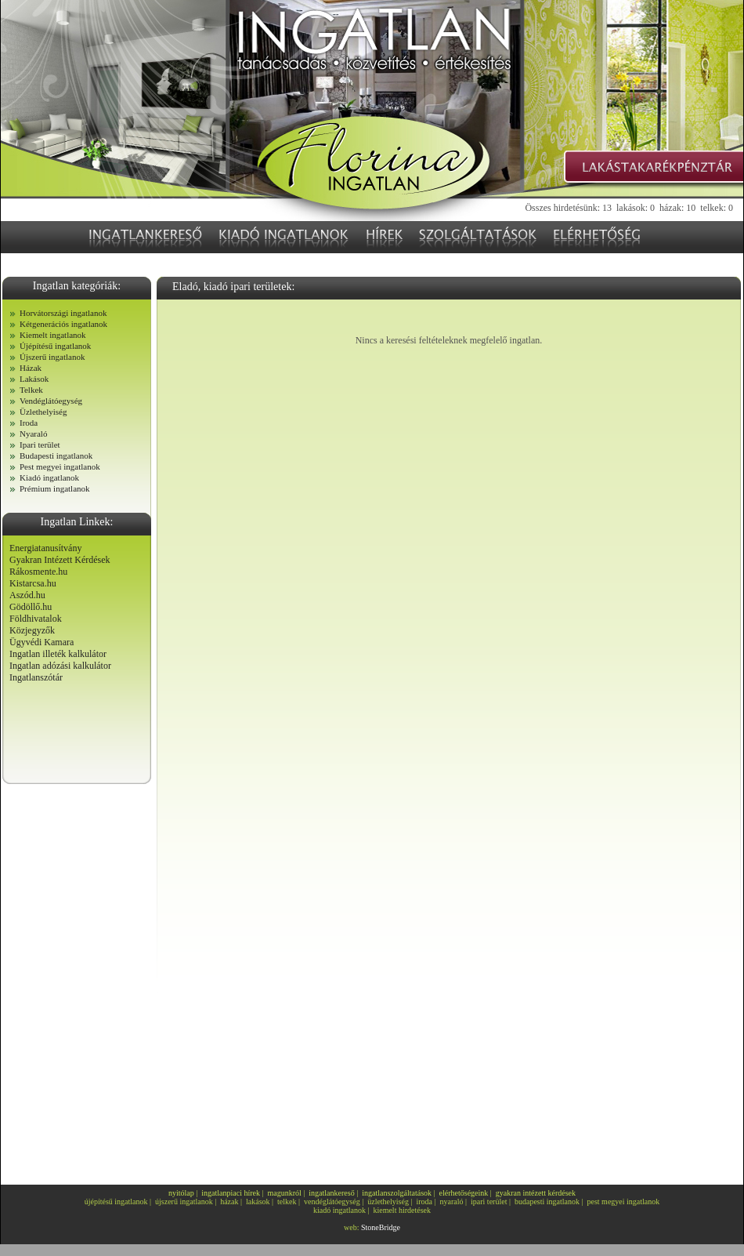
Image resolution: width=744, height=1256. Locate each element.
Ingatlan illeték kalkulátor (58, 653)
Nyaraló (33, 433)
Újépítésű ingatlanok (55, 345)
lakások (258, 1201)
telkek (286, 1201)
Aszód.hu (27, 595)
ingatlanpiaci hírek (230, 1193)
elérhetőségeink (464, 1193)
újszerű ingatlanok (184, 1201)
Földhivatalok (35, 618)
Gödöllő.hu (30, 606)
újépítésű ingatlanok (116, 1201)
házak (229, 1201)
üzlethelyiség (388, 1201)
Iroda (29, 422)
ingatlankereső (331, 1193)
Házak (31, 367)
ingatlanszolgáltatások (397, 1193)
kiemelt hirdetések (402, 1210)
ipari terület (489, 1201)
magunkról (285, 1193)
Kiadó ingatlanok (49, 477)
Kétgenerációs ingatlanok (63, 324)
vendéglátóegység (332, 1201)
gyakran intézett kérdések (536, 1193)
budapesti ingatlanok (547, 1201)
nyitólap (181, 1193)
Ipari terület (40, 444)
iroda (424, 1201)
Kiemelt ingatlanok (53, 334)
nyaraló (452, 1201)
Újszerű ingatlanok (52, 356)
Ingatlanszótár (36, 677)
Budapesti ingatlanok (56, 455)
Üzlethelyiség (43, 411)
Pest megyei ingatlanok (60, 466)
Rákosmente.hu (38, 571)
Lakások (34, 378)
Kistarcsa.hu (32, 583)
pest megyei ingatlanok (623, 1201)
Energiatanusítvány (45, 548)
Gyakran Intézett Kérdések (59, 559)
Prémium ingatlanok (55, 488)
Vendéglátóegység (51, 400)
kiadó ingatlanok (339, 1210)
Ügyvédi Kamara (41, 642)
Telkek (31, 389)
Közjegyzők (32, 630)
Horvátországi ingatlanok (63, 313)
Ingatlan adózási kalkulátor (60, 665)
